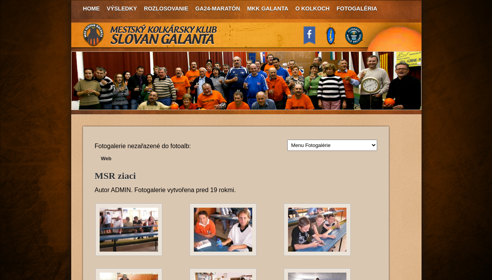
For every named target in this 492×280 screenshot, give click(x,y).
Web (106, 158)
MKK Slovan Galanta (150, 35)
